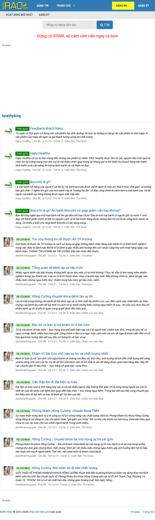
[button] (74, 6)
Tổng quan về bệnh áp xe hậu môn (50, 268)
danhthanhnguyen (26, 255)
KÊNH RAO (6, 511)
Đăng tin (42, 5)
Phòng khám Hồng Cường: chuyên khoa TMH (57, 411)
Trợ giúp (135, 511)
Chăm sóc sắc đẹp (93, 312)
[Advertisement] (77, 81)
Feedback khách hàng (39, 128)
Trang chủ (64, 5)
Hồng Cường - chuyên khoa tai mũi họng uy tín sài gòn (65, 439)
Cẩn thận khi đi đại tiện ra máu (47, 382)
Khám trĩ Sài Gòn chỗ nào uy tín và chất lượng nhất (62, 353)
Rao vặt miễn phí (39, 511)
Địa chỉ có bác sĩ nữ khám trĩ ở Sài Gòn (53, 325)
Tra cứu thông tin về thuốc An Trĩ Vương (54, 239)
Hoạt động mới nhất (19, 14)
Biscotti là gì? (33, 182)
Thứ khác (82, 141)
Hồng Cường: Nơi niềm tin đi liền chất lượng (57, 468)
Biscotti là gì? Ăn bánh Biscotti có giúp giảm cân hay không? (68, 210)
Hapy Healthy (23, 141)
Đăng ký (44, 14)
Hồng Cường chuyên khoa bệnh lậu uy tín (54, 296)
